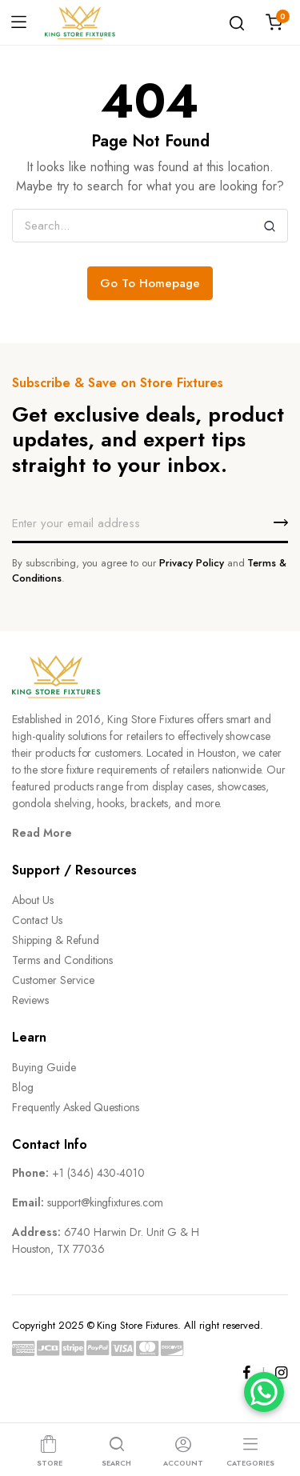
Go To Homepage (150, 283)
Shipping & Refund (55, 940)
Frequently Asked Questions (75, 1107)
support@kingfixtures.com (105, 1202)
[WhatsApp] (264, 1392)
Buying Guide (44, 1067)
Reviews (30, 1000)
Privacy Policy (191, 562)
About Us (33, 900)
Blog (23, 1087)
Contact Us (37, 920)
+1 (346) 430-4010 (99, 1173)
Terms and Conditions (62, 960)
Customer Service (53, 980)
